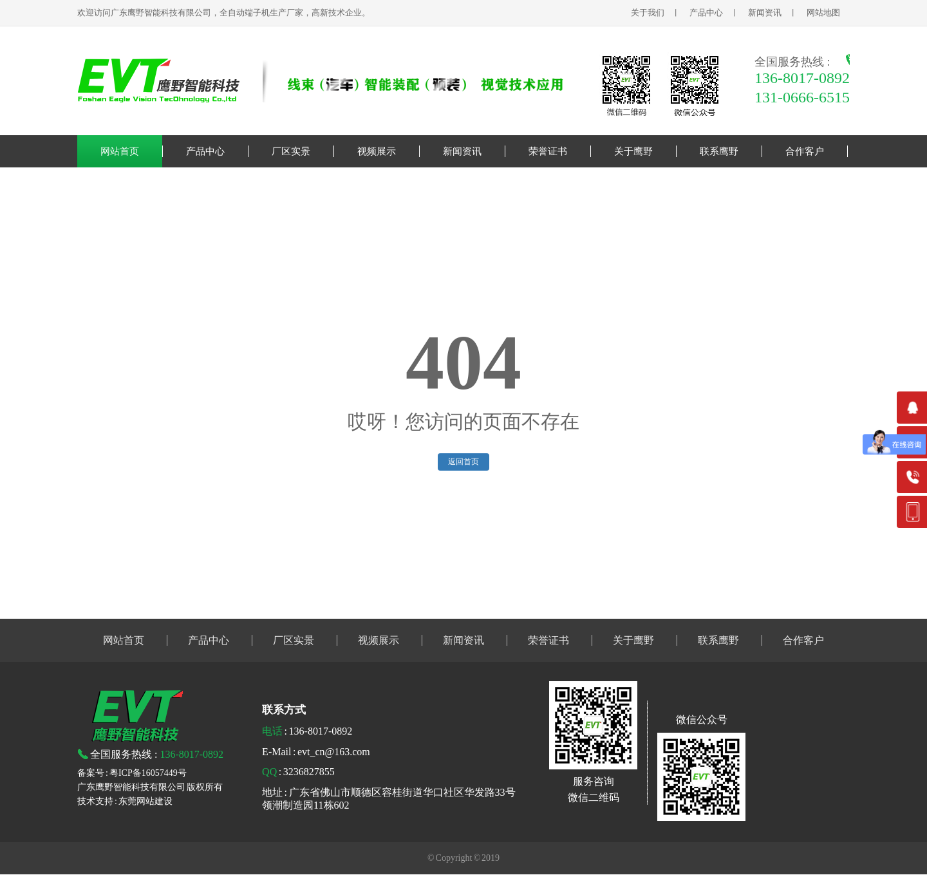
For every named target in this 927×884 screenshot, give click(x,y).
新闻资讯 (765, 12)
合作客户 (804, 151)
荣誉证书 (548, 151)
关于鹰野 (633, 151)
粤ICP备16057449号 (148, 773)
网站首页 (119, 151)
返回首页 (463, 461)
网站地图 (824, 12)
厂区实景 (291, 151)
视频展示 (376, 151)
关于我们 (647, 12)
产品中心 (706, 12)
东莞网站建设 (145, 801)
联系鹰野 (719, 151)
